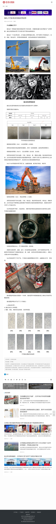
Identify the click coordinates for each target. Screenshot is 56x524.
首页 (4, 6)
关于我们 (16, 512)
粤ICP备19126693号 (28, 519)
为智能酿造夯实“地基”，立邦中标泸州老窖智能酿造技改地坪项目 (35, 398)
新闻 (15, 21)
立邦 (7, 374)
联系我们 (33, 512)
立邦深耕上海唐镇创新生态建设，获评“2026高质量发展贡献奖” (36, 411)
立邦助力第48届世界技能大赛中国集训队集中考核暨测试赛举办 (24, 424)
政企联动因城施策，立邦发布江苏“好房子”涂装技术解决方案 (23, 458)
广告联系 (21, 512)
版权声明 (27, 512)
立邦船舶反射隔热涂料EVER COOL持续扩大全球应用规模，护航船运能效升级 (35, 445)
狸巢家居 (39, 512)
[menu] (51, 2)
